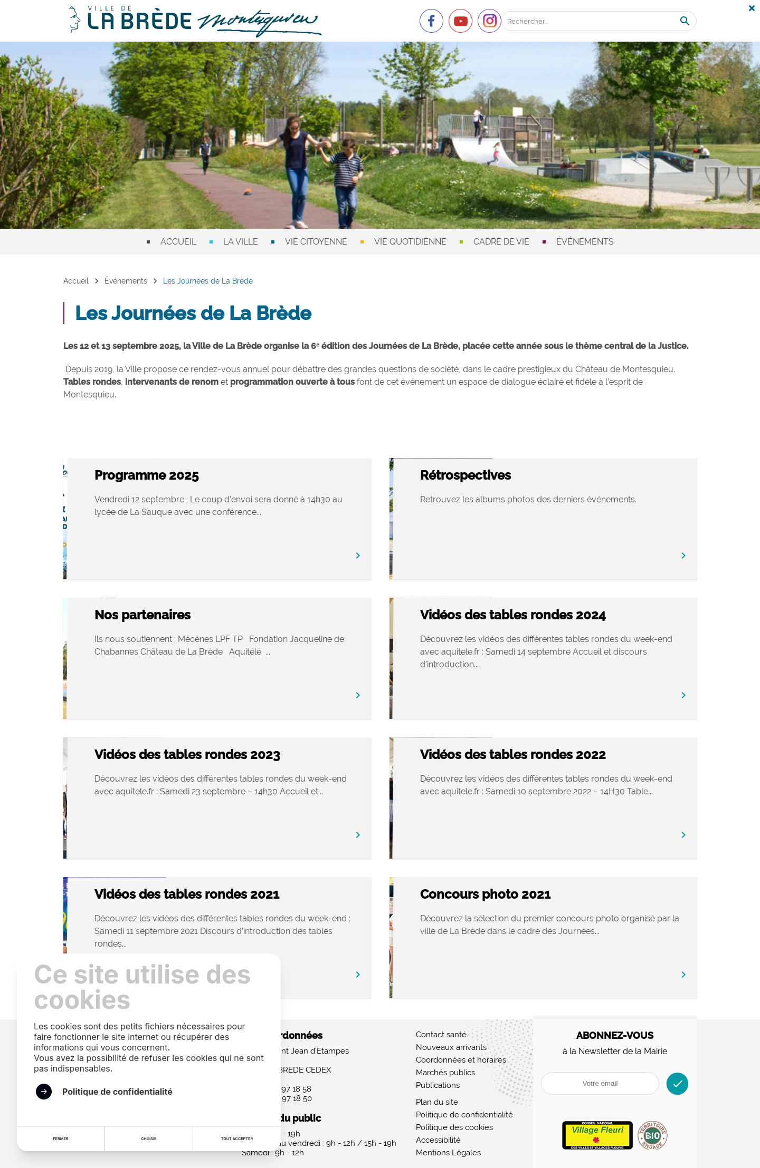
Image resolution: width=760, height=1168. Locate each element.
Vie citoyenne (316, 242)
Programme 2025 (225, 476)
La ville (240, 242)
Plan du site (437, 1102)
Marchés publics (445, 1072)
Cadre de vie (501, 242)
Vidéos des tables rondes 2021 (265, 895)
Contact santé (441, 1034)
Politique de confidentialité (464, 1115)
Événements (585, 242)
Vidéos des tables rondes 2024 (592, 616)
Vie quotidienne (410, 242)
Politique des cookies (454, 1127)
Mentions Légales (448, 1152)
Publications (438, 1085)
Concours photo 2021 (564, 895)
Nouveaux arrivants (451, 1047)
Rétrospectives (544, 476)
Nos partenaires (221, 616)
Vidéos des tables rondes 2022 (592, 755)
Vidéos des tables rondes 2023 (265, 755)
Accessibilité (438, 1140)
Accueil (178, 242)
